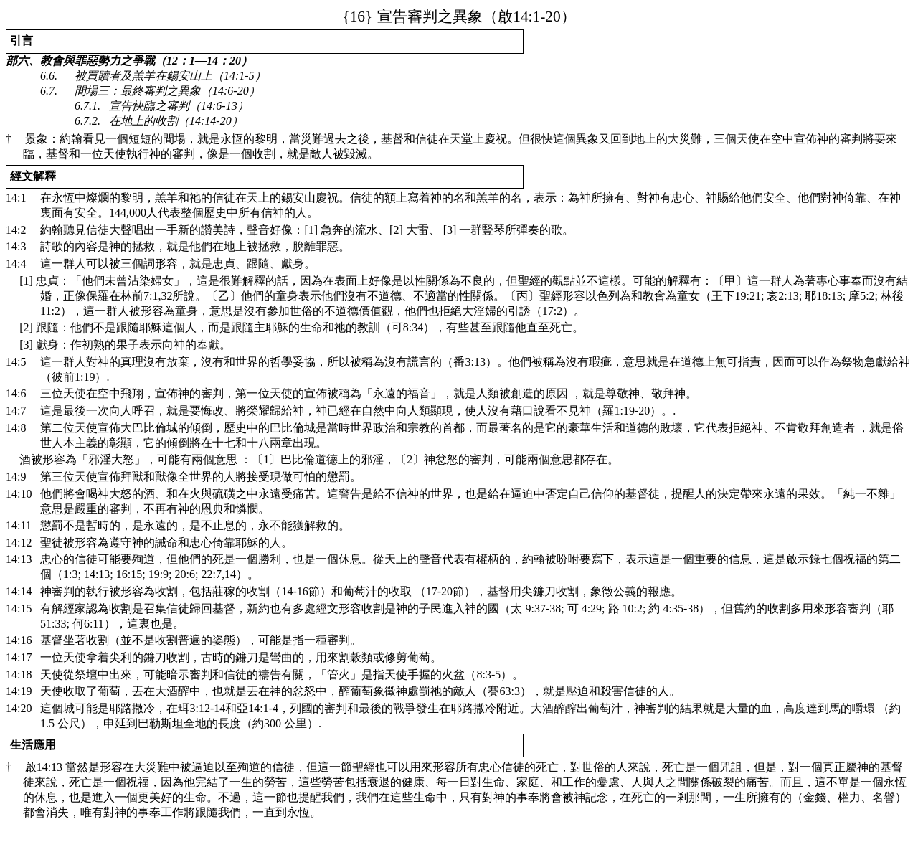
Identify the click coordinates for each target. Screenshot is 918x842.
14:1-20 (451, 16)
